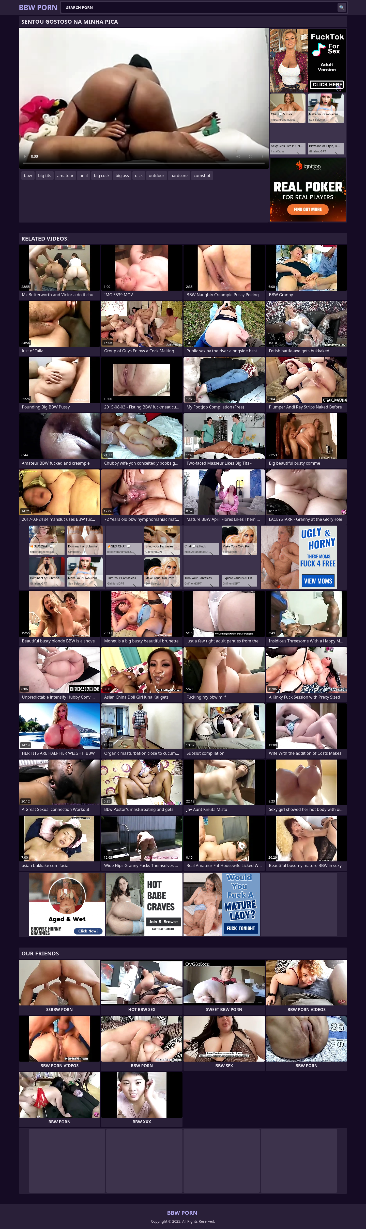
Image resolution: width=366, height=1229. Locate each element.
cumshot (202, 175)
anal (84, 175)
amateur (65, 175)
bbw (28, 175)
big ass (122, 175)
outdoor (156, 175)
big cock (102, 175)
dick (139, 175)
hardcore (179, 175)
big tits (44, 175)
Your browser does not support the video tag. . (144, 98)
